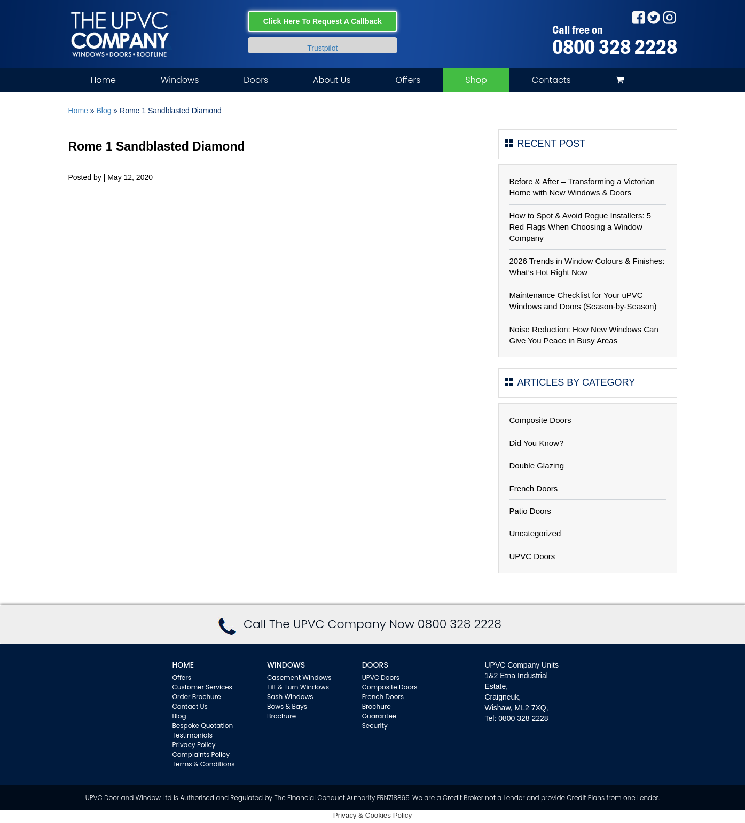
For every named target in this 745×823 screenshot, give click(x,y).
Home (103, 80)
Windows (180, 80)
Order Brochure (196, 696)
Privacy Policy (194, 744)
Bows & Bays (287, 706)
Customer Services (202, 687)
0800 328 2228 (614, 46)
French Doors (533, 488)
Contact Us (190, 706)
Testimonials (192, 735)
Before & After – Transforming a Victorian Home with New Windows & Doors (582, 187)
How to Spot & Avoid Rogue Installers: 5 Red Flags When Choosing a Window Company (580, 227)
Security (375, 725)
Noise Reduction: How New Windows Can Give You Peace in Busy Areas (583, 335)
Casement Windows (299, 677)
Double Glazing (536, 465)
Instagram (669, 17)
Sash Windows (290, 696)
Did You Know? (536, 443)
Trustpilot (322, 48)
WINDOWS (286, 665)
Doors (256, 80)
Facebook (638, 17)
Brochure (281, 715)
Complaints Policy (201, 754)
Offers (408, 80)
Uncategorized (535, 533)
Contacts (551, 80)
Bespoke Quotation (202, 725)
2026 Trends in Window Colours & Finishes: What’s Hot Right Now (587, 266)
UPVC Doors (532, 556)
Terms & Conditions (203, 764)
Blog (103, 110)
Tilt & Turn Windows (298, 687)
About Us (331, 80)
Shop (476, 80)
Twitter (654, 17)
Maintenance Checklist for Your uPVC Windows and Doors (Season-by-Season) (583, 301)
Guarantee (379, 715)
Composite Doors (540, 420)
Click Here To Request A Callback (322, 21)
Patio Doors (530, 510)
